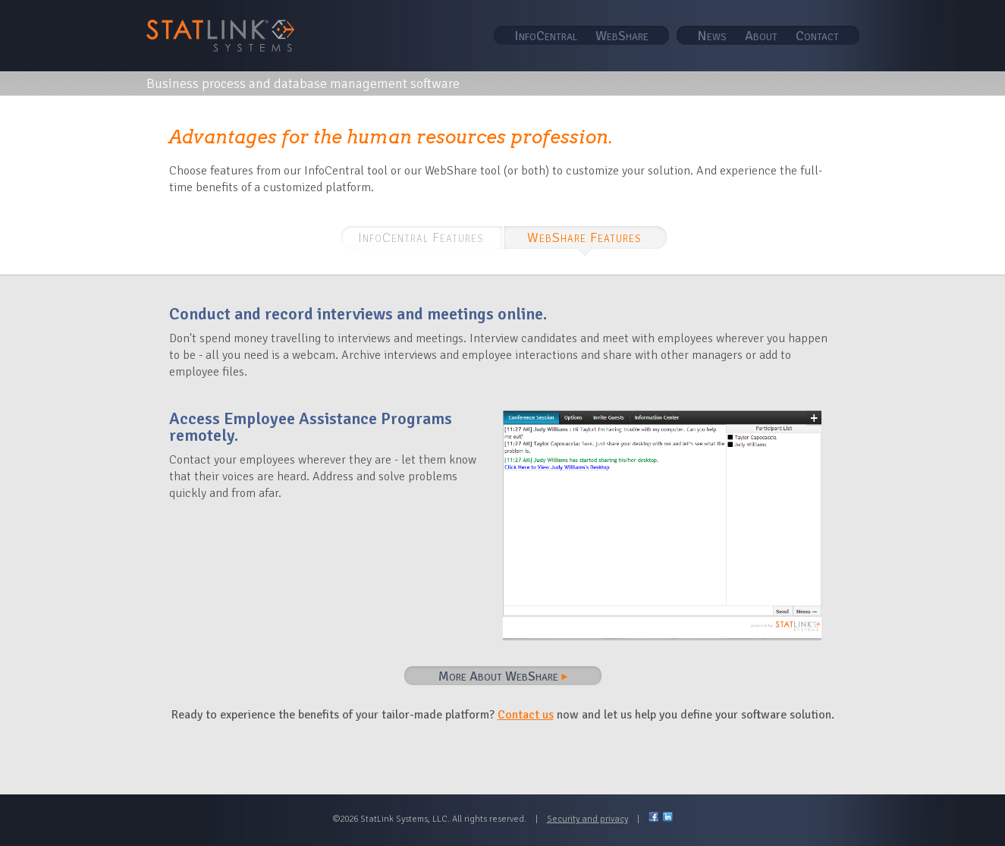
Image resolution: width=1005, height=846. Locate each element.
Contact (817, 35)
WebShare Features (584, 237)
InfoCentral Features (421, 237)
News (712, 35)
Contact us (526, 714)
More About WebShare (502, 676)
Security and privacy (587, 819)
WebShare (622, 35)
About (761, 35)
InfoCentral (545, 35)
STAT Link (220, 36)
